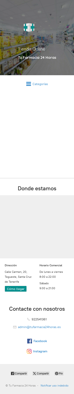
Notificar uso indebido (54, 385)
